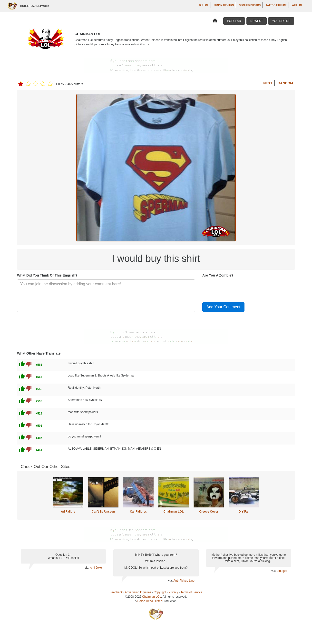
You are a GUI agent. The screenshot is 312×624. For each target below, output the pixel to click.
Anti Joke (96, 567)
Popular (234, 21)
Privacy (173, 592)
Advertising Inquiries (138, 592)
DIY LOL (203, 5)
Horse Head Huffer (149, 601)
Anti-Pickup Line (184, 580)
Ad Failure (68, 511)
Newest (256, 21)
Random (285, 83)
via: (87, 567)
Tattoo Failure (276, 5)
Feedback (116, 592)
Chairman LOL (174, 511)
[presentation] (239, 288)
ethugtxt (282, 571)
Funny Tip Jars (224, 5)
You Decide (281, 21)
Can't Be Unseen (103, 511)
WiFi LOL (297, 5)
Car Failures (138, 511)
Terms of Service (191, 592)
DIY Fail (244, 511)
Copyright (160, 592)
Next (267, 83)
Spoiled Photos (250, 5)
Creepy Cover (208, 511)
